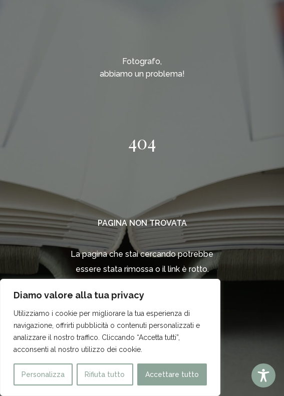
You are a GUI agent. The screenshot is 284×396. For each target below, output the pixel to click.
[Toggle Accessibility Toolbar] (263, 375)
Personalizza (43, 374)
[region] (110, 337)
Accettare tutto (172, 374)
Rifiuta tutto (105, 374)
